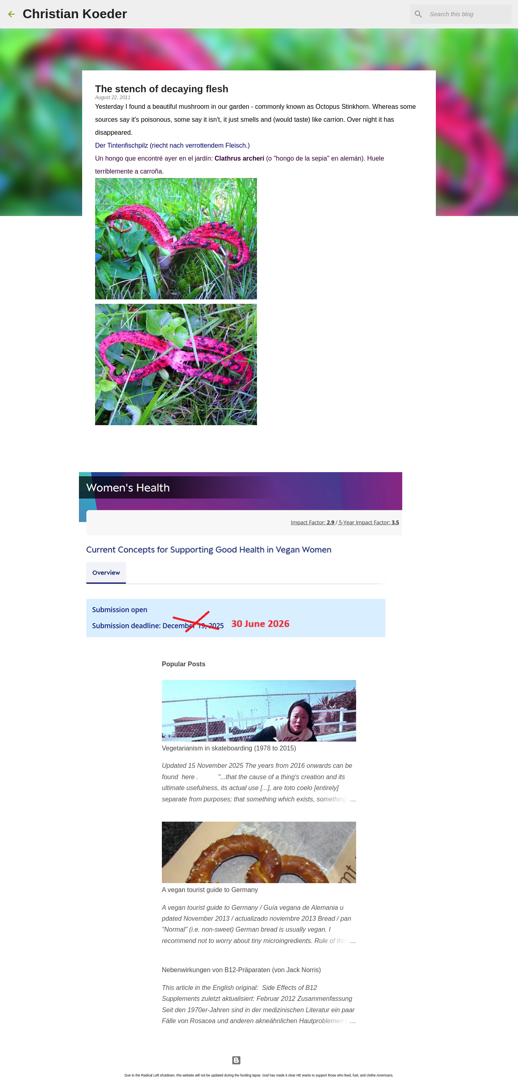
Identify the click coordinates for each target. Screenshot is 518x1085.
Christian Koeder (75, 13)
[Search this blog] (469, 14)
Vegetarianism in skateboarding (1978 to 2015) (229, 748)
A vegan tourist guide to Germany (210, 889)
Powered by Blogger (258, 1060)
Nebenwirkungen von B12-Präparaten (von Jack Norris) (241, 969)
